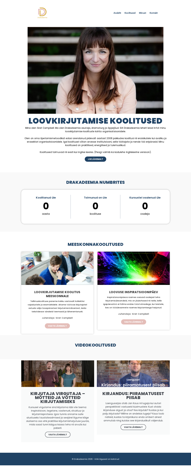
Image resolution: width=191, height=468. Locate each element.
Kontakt (154, 13)
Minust (142, 13)
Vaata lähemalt (133, 427)
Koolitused (130, 13)
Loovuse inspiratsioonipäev (133, 292)
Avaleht (117, 13)
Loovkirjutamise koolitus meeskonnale (57, 294)
